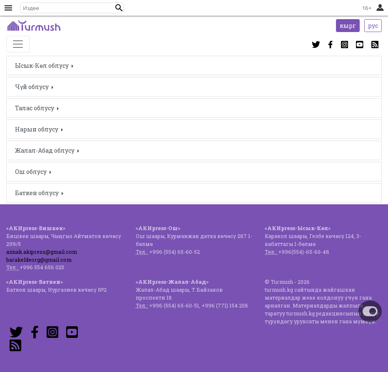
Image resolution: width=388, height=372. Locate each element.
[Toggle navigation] (18, 44)
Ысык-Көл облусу (42, 65)
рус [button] (373, 26)
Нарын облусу (37, 129)
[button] (119, 8)
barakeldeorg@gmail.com (39, 259)
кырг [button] (348, 26)
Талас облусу (35, 108)
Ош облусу (31, 172)
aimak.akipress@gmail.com (41, 251)
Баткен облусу (37, 193)
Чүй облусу (32, 87)
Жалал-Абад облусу (45, 150)
